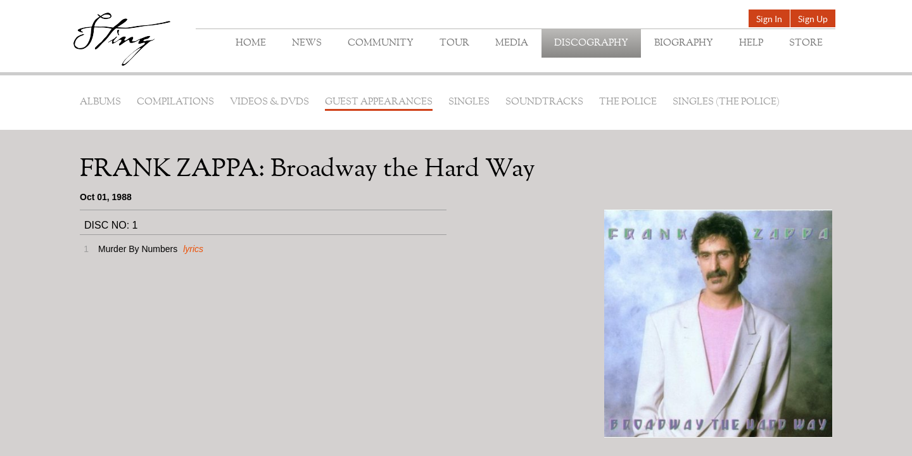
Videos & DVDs (269, 102)
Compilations (175, 102)
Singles (469, 102)
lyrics (193, 249)
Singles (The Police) (726, 102)
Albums (100, 102)
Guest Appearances (379, 102)
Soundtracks (544, 102)
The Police (628, 102)
